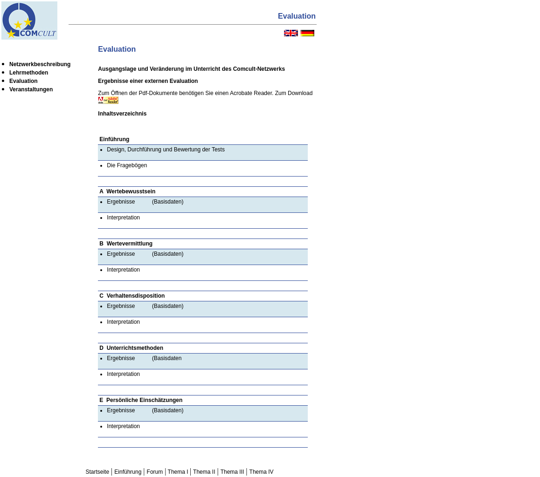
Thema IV (261, 472)
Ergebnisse (121, 201)
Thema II (204, 472)
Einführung (127, 472)
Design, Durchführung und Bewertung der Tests (166, 149)
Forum (155, 472)
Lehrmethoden (28, 72)
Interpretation (123, 217)
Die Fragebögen (127, 165)
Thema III (232, 472)
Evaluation (23, 81)
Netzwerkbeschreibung (39, 64)
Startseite (97, 472)
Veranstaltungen (31, 89)
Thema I (177, 472)
